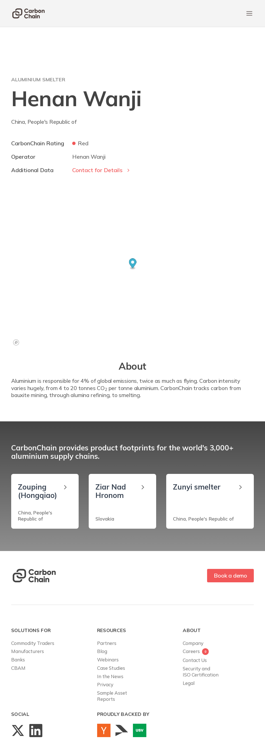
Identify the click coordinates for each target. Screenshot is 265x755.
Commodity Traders (32, 643)
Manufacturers (27, 651)
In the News (110, 676)
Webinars (108, 660)
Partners (106, 643)
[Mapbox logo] (16, 342)
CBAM (18, 668)
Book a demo (230, 575)
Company (193, 643)
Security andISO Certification (201, 672)
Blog (102, 651)
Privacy (105, 684)
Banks (18, 660)
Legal (188, 683)
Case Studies (111, 668)
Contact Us (195, 660)
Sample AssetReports (112, 696)
